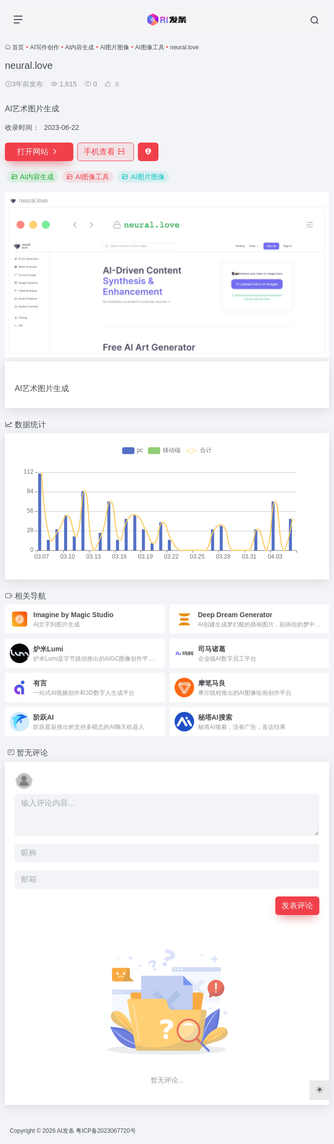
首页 (18, 47)
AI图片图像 (114, 47)
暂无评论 (32, 753)
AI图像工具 (149, 47)
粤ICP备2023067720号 (106, 1130)
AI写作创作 (44, 47)
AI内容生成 (79, 47)
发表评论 (297, 905)
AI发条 (65, 1130)
